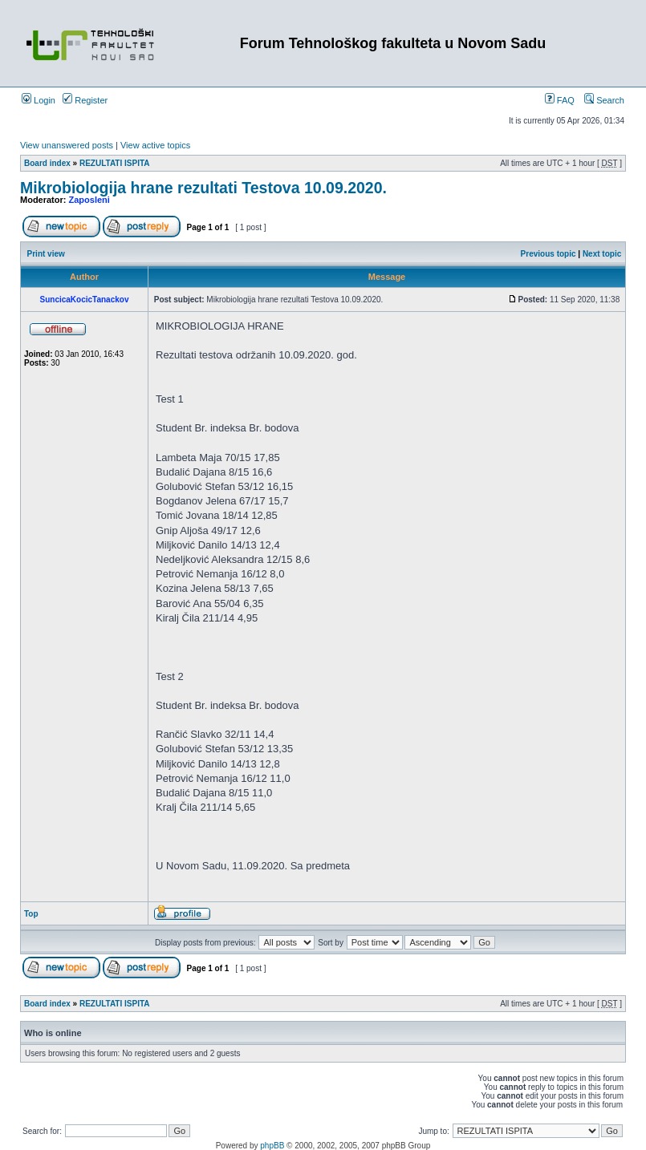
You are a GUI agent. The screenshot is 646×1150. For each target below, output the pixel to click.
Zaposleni (89, 199)
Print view (46, 253)
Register (85, 100)
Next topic (602, 253)
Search (604, 100)
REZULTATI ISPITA (114, 163)
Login (38, 100)
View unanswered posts (66, 145)
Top (31, 913)
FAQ (560, 100)
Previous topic (548, 253)
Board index (47, 163)
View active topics (155, 145)
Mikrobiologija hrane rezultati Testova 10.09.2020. (203, 187)
